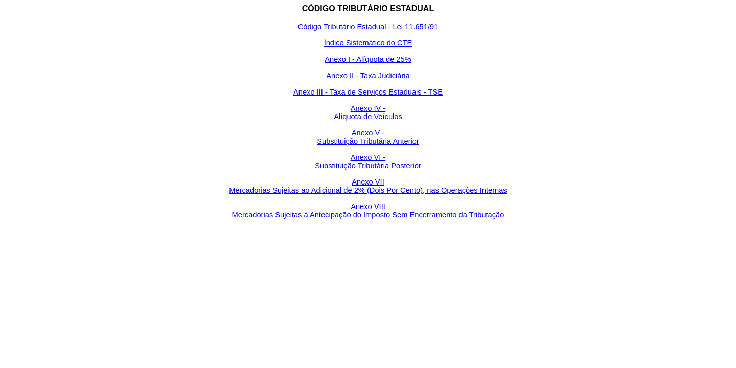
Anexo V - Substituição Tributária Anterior (368, 137)
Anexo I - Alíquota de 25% (368, 59)
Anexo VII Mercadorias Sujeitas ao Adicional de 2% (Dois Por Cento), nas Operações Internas (368, 186)
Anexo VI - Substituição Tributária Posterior (368, 161)
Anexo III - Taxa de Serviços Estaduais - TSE (368, 92)
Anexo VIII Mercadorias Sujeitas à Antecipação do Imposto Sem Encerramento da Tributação (368, 210)
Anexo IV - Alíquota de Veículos (368, 112)
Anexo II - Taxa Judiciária (367, 76)
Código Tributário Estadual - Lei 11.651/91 (368, 26)
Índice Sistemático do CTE (368, 43)
